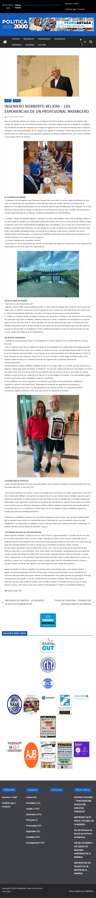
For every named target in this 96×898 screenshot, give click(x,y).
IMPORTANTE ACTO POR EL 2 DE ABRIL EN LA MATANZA (84, 821)
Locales (15, 39)
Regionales (28, 39)
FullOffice (89, 891)
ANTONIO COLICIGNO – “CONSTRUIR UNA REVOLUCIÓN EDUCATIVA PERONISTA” (83, 804)
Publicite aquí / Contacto (75, 9)
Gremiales (16, 45)
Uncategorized (32, 843)
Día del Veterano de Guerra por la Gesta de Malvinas (83, 834)
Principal (30, 820)
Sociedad (29, 45)
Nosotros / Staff (71, 4)
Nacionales (59, 39)
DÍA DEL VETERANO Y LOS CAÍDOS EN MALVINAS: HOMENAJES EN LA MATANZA (83, 850)
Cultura (42, 45)
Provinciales (44, 39)
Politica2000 (21, 888)
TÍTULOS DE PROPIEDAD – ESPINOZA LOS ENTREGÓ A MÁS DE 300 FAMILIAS (74, 602)
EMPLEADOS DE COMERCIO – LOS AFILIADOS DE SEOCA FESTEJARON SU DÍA (23, 602)
